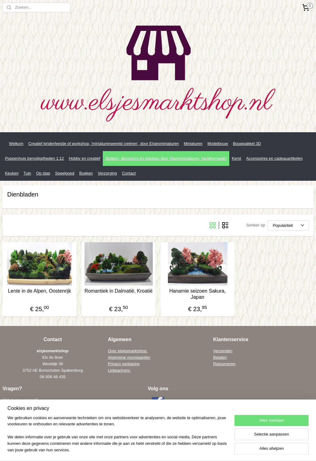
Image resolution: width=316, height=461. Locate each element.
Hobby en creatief (84, 158)
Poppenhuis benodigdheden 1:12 (34, 158)
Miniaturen (193, 143)
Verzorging (107, 173)
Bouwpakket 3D (247, 143)
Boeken (86, 173)
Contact (129, 173)
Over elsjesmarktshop (128, 351)
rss (158, 449)
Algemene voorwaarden (129, 357)
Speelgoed (64, 173)
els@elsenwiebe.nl (31, 425)
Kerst (236, 158)
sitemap (147, 449)
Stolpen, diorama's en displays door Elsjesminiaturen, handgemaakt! (166, 158)
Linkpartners (119, 370)
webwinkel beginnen (178, 449)
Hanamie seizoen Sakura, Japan (197, 293)
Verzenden (222, 351)
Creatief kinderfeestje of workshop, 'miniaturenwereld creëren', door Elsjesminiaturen (103, 143)
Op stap (43, 173)
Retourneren (224, 364)
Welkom (16, 143)
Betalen (220, 357)
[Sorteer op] (288, 225)
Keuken (12, 173)
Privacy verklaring (123, 364)
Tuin (27, 173)
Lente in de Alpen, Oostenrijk (39, 291)
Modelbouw (217, 143)
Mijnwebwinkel (226, 449)
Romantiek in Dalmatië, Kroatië (119, 291)
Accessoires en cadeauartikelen (274, 158)
